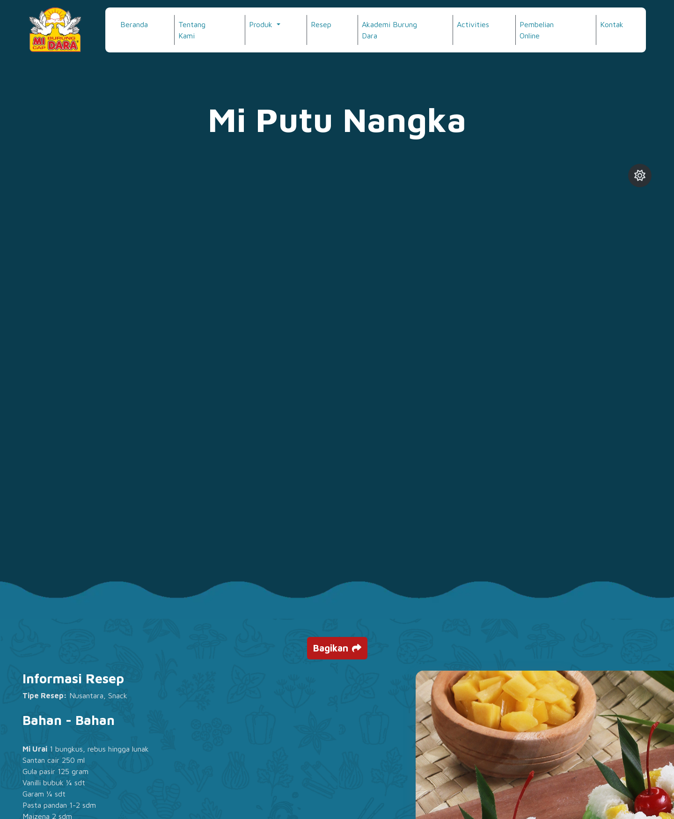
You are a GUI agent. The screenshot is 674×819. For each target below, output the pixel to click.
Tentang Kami (191, 30)
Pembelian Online (537, 30)
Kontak (611, 24)
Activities (473, 24)
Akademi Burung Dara (389, 30)
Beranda (134, 24)
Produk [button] (262, 24)
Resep (321, 24)
